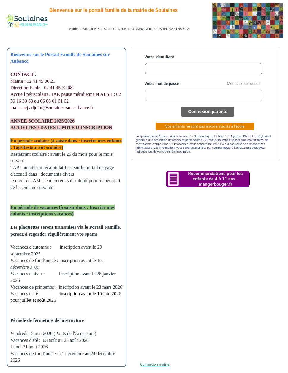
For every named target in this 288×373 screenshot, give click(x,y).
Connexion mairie (155, 364)
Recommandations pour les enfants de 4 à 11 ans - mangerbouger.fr (215, 179)
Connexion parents (207, 111)
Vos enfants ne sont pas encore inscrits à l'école (204, 126)
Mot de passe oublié (243, 83)
